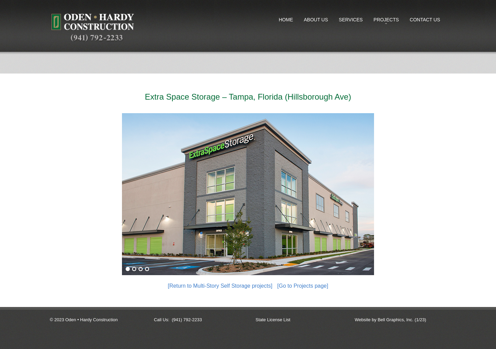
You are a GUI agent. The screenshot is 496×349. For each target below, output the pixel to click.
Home (286, 19)
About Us (316, 19)
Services (351, 19)
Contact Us (425, 19)
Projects (385, 21)
